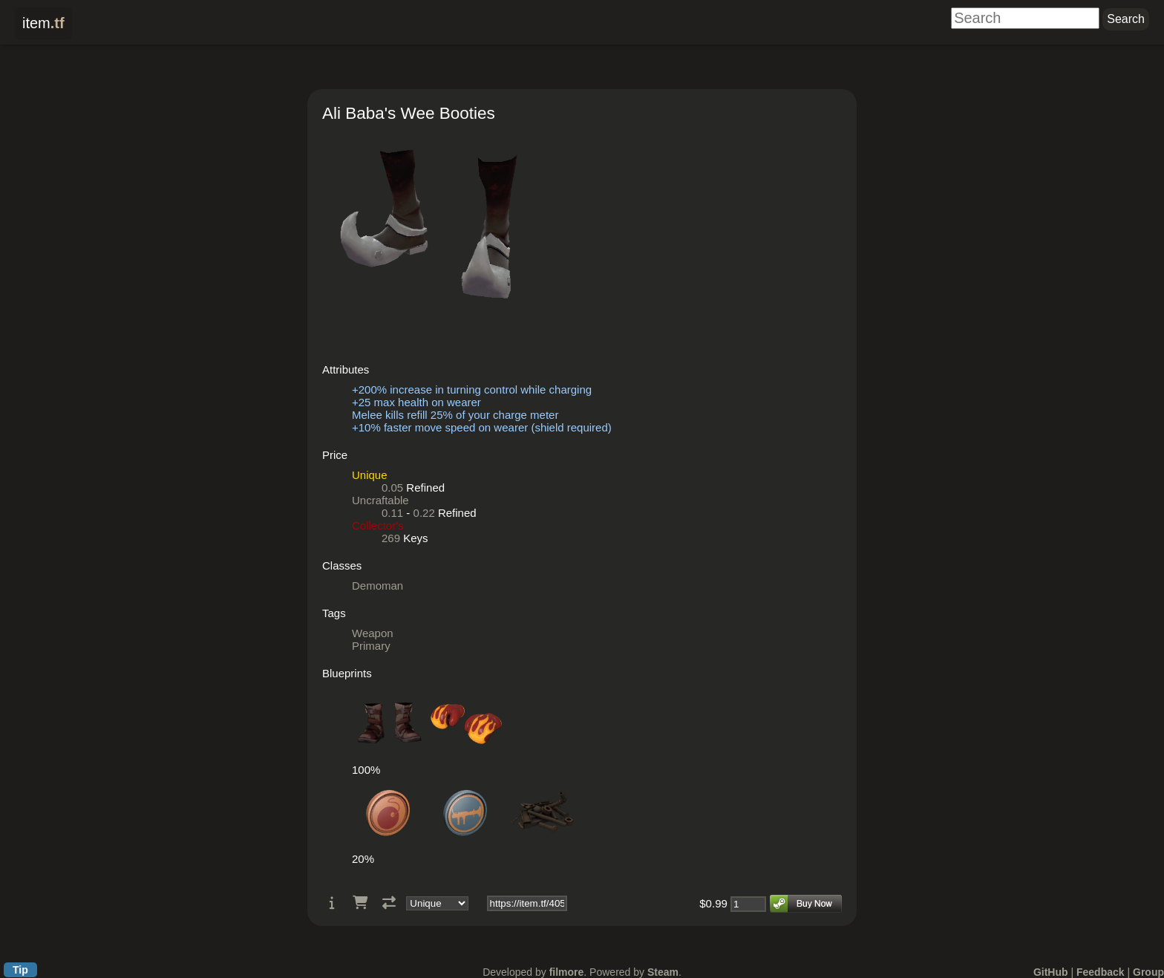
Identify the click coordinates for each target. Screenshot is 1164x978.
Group (1148, 972)
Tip (20, 970)
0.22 (424, 512)
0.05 (392, 487)
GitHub (1050, 972)
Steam (663, 972)
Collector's (378, 525)
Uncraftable (380, 500)
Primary (371, 645)
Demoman (377, 585)
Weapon (372, 633)
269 (391, 538)
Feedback (1100, 972)
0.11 (392, 512)
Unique (370, 475)
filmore (566, 972)
